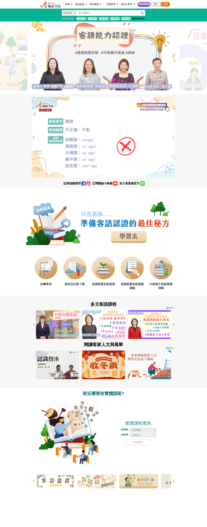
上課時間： (125, 434)
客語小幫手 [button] (128, 4)
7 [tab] (114, 492)
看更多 (170, 308)
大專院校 (115, 18)
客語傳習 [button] (95, 4)
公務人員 (126, 18)
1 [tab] (99, 89)
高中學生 (104, 18)
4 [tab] (107, 89)
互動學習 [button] (112, 4)
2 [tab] (101, 89)
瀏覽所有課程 (138, 18)
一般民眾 (81, 18)
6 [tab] (110, 492)
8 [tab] (118, 492)
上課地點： (125, 429)
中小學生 (92, 18)
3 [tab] (104, 89)
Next (173, 55)
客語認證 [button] (81, 4)
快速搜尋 (138, 442)
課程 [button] (68, 4)
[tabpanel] (103, 56)
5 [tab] (110, 89)
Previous (34, 55)
